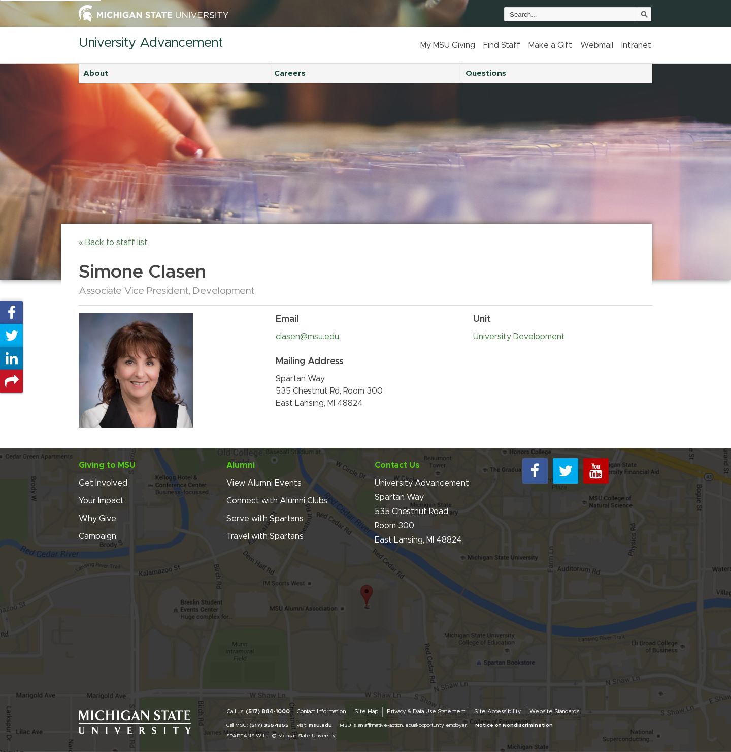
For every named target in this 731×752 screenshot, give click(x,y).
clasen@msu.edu (307, 337)
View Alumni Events (264, 483)
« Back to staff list (113, 242)
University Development (519, 337)
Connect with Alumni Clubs (276, 501)
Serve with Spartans (265, 519)
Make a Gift (550, 45)
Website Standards (554, 711)
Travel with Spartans (265, 536)
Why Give (97, 519)
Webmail (596, 45)
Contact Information (321, 711)
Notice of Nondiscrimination (514, 725)
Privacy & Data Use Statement (426, 711)
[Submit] (644, 14)
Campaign (97, 536)
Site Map (366, 711)
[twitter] (565, 471)
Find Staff (501, 45)
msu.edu (320, 725)
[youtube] (596, 471)
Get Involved (103, 483)
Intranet (636, 45)
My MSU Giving (447, 45)
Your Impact (101, 501)
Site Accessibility (497, 711)
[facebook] (535, 471)
